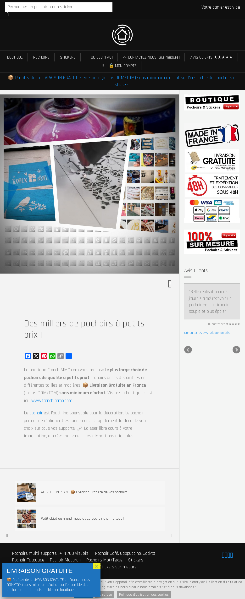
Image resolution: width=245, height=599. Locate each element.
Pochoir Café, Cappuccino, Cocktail (126, 553)
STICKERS (68, 57)
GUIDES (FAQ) (102, 57)
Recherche (7, 14)
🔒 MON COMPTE (122, 65)
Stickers (135, 560)
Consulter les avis (196, 333)
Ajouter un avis (220, 333)
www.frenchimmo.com (51, 400)
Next (236, 350)
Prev (188, 350)
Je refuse (105, 594)
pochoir (36, 413)
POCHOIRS (41, 57)
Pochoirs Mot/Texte (104, 560)
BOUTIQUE (15, 57)
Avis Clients (196, 270)
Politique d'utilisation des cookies (144, 594)
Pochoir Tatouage (28, 560)
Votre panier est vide (220, 7)
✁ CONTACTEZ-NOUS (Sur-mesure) (151, 57)
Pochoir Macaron (65, 560)
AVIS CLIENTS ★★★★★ (211, 57)
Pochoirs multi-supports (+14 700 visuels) (50, 553)
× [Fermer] (97, 566)
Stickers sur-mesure (118, 567)
